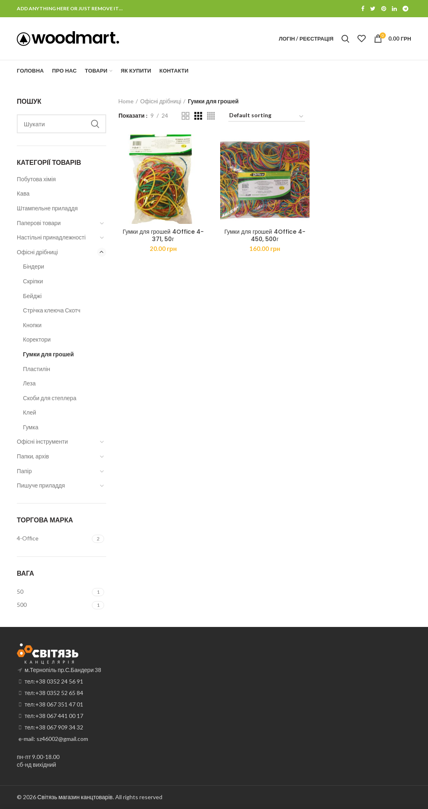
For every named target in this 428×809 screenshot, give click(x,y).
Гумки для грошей (48, 354)
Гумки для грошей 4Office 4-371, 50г (163, 235)
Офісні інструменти (42, 441)
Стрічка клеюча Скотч (51, 310)
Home (126, 101)
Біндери (33, 266)
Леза (29, 383)
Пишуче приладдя (41, 485)
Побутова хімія (36, 178)
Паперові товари (39, 222)
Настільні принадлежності (51, 237)
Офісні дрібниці (160, 101)
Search (95, 123)
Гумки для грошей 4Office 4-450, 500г (264, 235)
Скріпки (33, 281)
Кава (23, 193)
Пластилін (36, 368)
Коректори (36, 339)
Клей (29, 412)
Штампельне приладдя (47, 208)
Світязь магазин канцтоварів (75, 796)
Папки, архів (33, 456)
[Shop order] (266, 117)
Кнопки (32, 324)
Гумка (30, 427)
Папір (24, 470)
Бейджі (32, 295)
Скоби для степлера (49, 397)
